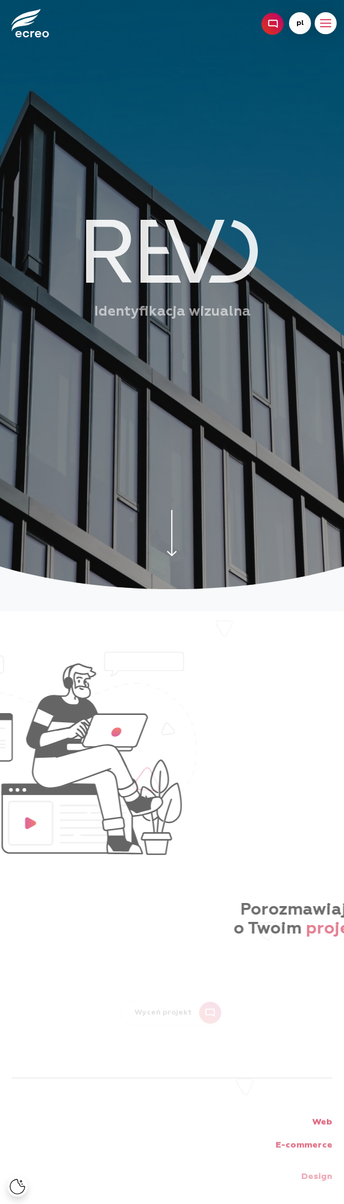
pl (300, 23)
